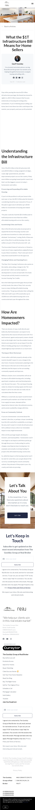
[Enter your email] (19, 559)
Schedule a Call (7, 688)
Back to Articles (10, 26)
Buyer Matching (8, 668)
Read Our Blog (7, 678)
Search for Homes (8, 664)
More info (25, 802)
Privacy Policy (17, 770)
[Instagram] (11, 639)
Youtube (5, 698)
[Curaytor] (12, 650)
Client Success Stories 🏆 (11, 671)
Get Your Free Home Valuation (12, 675)
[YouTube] (7, 639)
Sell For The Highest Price (11, 685)
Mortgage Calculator (9, 692)
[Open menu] (32, 3)
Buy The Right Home (9, 681)
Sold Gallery (6, 695)
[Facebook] (3, 639)
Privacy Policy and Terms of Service (19, 587)
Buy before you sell (9, 658)
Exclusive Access (8, 661)
